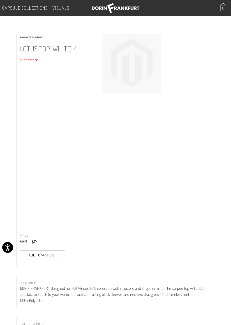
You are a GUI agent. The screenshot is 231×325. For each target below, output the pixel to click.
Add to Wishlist (42, 255)
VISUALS (60, 8)
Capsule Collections (25, 8)
